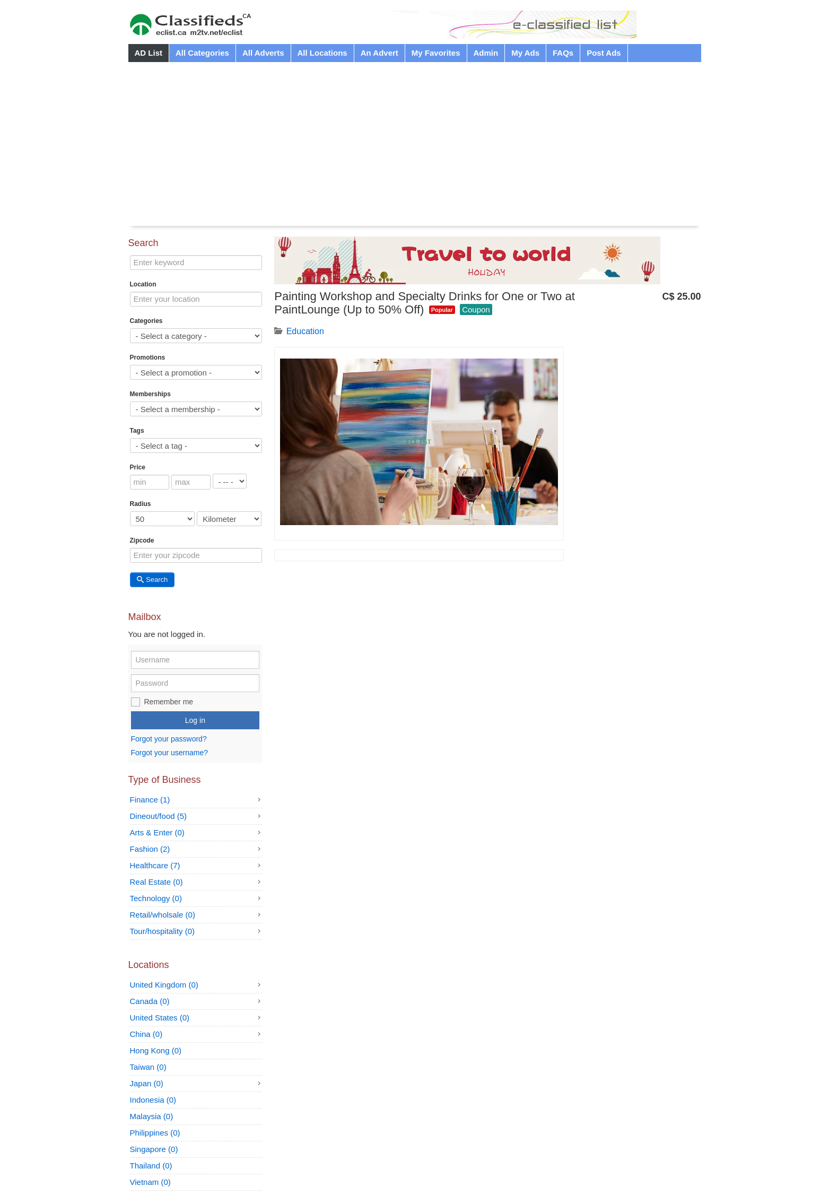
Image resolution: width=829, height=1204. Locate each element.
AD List (149, 52)
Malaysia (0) (151, 1116)
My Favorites (436, 52)
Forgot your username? (169, 752)
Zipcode (142, 540)
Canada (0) (150, 1001)
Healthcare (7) (155, 865)
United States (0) (160, 1017)
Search (152, 579)
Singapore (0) (154, 1149)
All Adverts (263, 52)
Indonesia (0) (153, 1099)
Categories (146, 321)
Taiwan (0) (148, 1066)
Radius (140, 504)
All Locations (322, 52)
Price (137, 467)
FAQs (563, 52)
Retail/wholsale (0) (162, 914)
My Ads (525, 52)
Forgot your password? (169, 739)
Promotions (147, 357)
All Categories (202, 52)
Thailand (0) (151, 1165)
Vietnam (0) (150, 1181)
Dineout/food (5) (158, 816)
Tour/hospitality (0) (162, 931)
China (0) (146, 1034)
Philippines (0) (155, 1132)
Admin (486, 52)
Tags (137, 430)
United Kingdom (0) (164, 984)
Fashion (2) (150, 848)
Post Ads (604, 52)
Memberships (150, 394)
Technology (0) (156, 898)
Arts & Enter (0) (157, 832)
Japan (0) (146, 1083)
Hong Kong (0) (156, 1050)
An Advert (379, 52)
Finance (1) (150, 799)
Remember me (169, 701)
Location (143, 284)
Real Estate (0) (156, 881)
